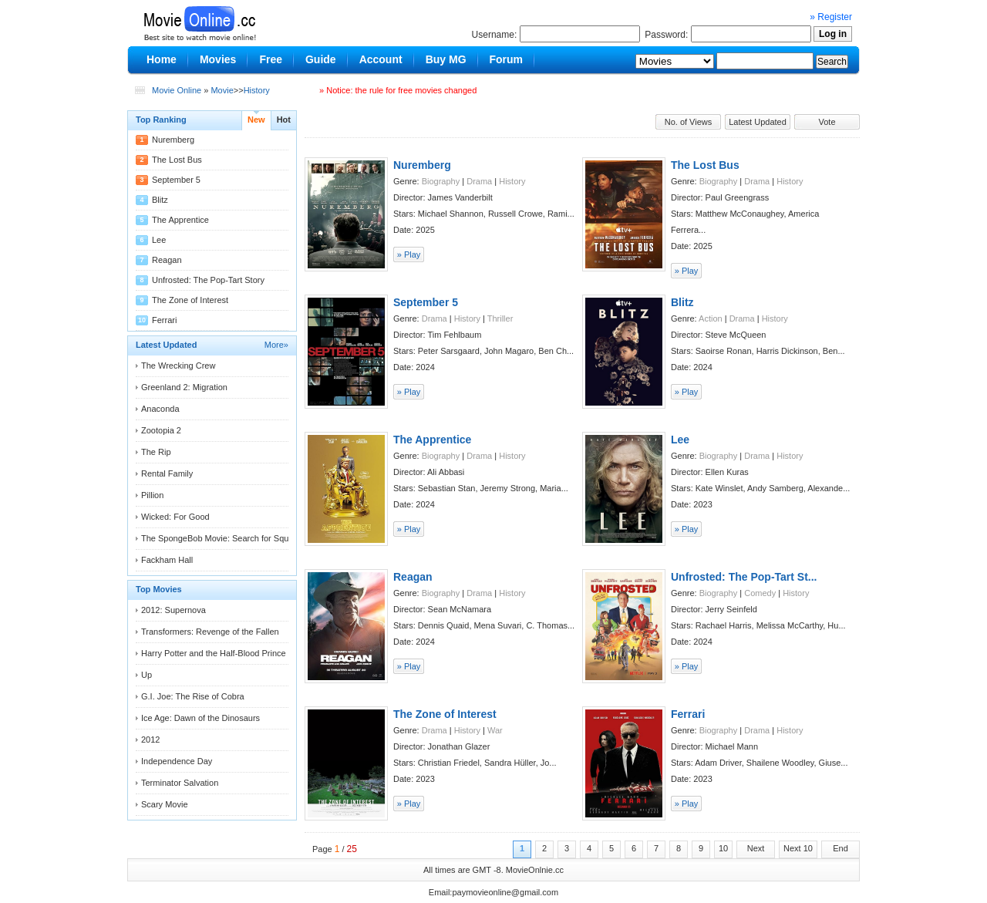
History (257, 90)
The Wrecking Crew (178, 365)
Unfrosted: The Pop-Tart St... (744, 577)
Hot (284, 119)
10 (723, 848)
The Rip (156, 452)
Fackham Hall (167, 559)
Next (756, 848)
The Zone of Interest (190, 300)
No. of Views (688, 121)
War (495, 730)
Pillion (152, 495)
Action (711, 318)
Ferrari (164, 320)
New (256, 119)
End (840, 848)
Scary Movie (164, 804)
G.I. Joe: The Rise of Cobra (192, 696)
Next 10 (798, 848)
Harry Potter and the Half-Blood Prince (213, 653)
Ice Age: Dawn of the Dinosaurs (200, 718)
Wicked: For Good (175, 516)
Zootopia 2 (161, 430)
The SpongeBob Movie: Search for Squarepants (231, 538)
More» (276, 344)
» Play (409, 254)
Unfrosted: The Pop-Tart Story (208, 280)
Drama (479, 181)
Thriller (500, 318)
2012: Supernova (173, 610)
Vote (826, 121)
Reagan (167, 259)
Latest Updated (758, 121)
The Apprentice (180, 219)
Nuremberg (173, 139)
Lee (159, 239)
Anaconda (160, 408)
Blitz (160, 199)
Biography (441, 181)
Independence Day (176, 761)
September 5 (176, 179)
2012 (150, 739)
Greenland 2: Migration (184, 387)
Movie (222, 90)
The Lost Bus (177, 159)
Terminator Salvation (179, 782)
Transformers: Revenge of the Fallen (210, 631)
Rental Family (167, 473)
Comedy (760, 593)
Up (146, 674)
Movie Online (176, 90)
